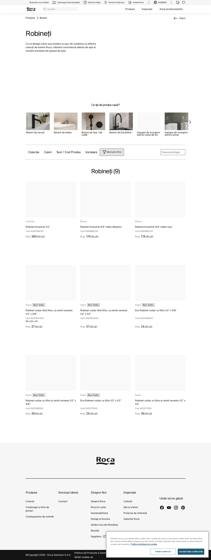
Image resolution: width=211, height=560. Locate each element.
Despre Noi (98, 492)
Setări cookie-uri (83, 557)
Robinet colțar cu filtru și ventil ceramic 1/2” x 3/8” (51, 402)
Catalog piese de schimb (40, 516)
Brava (83, 221)
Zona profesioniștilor (171, 9)
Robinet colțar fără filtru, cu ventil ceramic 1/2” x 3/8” (49, 312)
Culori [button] (48, 152)
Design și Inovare (100, 519)
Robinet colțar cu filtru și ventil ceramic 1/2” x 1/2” (160, 402)
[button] (44, 8)
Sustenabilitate (99, 513)
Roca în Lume (98, 507)
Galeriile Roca (131, 519)
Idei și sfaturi (131, 507)
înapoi (182, 18)
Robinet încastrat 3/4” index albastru (101, 226)
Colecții (30, 501)
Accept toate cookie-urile (191, 551)
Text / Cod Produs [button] (68, 152)
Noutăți (95, 530)
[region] (157, 544)
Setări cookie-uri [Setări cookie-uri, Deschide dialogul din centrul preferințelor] (163, 551)
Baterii (43, 18)
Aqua (29, 304)
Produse (130, 9)
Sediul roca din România (104, 524)
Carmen (30, 221)
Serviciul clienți (68, 492)
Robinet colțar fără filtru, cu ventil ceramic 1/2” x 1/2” (103, 312)
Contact (62, 501)
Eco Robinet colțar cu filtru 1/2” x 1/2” (100, 400)
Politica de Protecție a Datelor (91, 553)
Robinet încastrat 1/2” (38, 226)
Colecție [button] (33, 152)
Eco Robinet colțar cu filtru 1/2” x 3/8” (156, 310)
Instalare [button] (91, 152)
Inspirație (147, 9)
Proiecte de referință (135, 513)
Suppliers (96, 536)
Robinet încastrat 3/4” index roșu (153, 226)
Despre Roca (98, 501)
